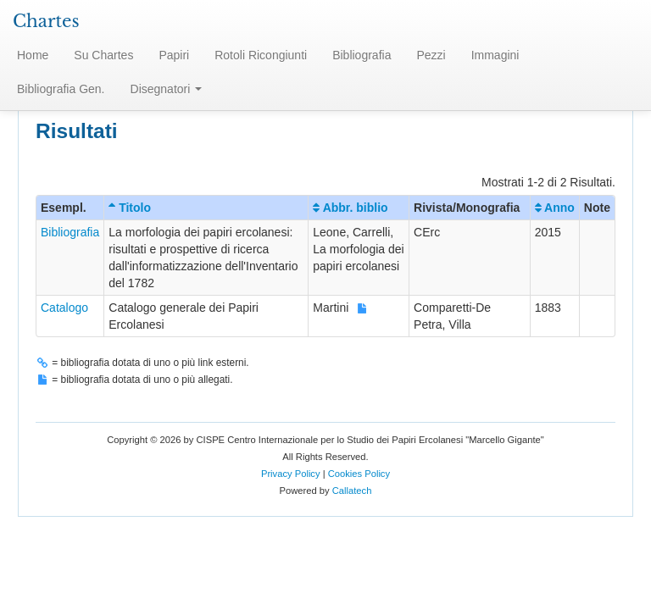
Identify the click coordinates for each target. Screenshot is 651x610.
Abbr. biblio (350, 207)
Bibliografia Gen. (61, 89)
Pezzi (430, 55)
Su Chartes (103, 55)
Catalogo (64, 307)
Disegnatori (167, 89)
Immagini (495, 55)
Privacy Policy (290, 474)
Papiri (174, 55)
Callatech (352, 490)
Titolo (129, 207)
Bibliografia (361, 55)
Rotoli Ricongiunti (260, 55)
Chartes (46, 21)
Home (32, 55)
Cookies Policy (359, 474)
